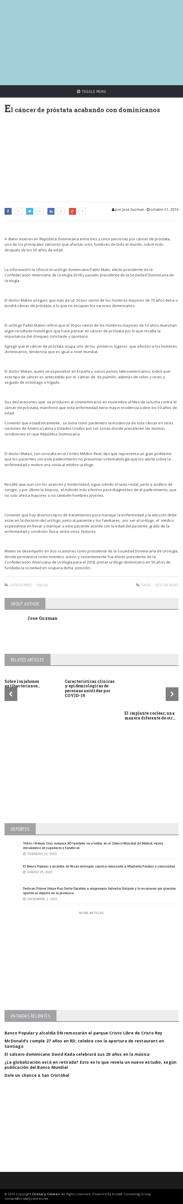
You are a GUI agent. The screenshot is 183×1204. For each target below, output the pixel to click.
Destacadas (166, 584)
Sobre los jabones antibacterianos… (22, 684)
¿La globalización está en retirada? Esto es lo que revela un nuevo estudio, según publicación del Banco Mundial (90, 1064)
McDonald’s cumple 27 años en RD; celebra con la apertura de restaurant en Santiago (84, 1043)
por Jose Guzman (128, 209)
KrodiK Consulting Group (131, 1194)
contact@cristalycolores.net (26, 1198)
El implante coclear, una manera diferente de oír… (150, 715)
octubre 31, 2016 (162, 209)
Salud (42, 584)
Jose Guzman (42, 618)
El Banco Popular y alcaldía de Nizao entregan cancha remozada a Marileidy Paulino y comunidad (99, 866)
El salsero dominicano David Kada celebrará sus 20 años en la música (77, 1054)
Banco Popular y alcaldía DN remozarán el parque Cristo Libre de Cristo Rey (84, 1033)
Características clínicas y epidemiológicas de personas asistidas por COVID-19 (90, 688)
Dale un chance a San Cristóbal (37, 1075)
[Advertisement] (94, 40)
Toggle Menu (91, 91)
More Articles (91, 913)
